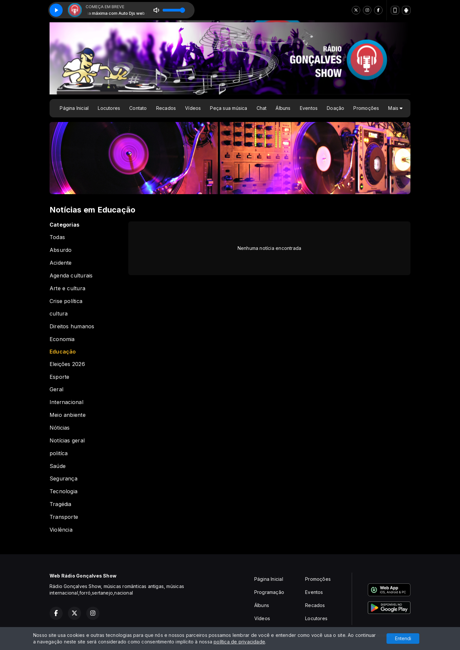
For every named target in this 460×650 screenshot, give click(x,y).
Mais (395, 108)
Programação (269, 592)
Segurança (63, 479)
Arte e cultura (67, 288)
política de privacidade (239, 641)
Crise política (66, 301)
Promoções (366, 108)
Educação (63, 352)
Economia (62, 339)
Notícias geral (67, 440)
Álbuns (283, 108)
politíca (59, 453)
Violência (61, 530)
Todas (57, 237)
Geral (56, 389)
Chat (262, 108)
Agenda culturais (71, 276)
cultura (59, 314)
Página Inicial (74, 108)
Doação (335, 108)
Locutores (109, 108)
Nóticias (60, 428)
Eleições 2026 (67, 364)
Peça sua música (228, 108)
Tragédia (61, 504)
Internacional (66, 402)
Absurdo (61, 250)
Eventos (309, 108)
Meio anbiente (68, 415)
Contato (138, 108)
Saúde (58, 466)
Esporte (59, 377)
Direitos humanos (72, 326)
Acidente (61, 263)
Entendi (403, 638)
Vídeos (193, 108)
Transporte (64, 517)
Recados (166, 108)
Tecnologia (63, 491)
